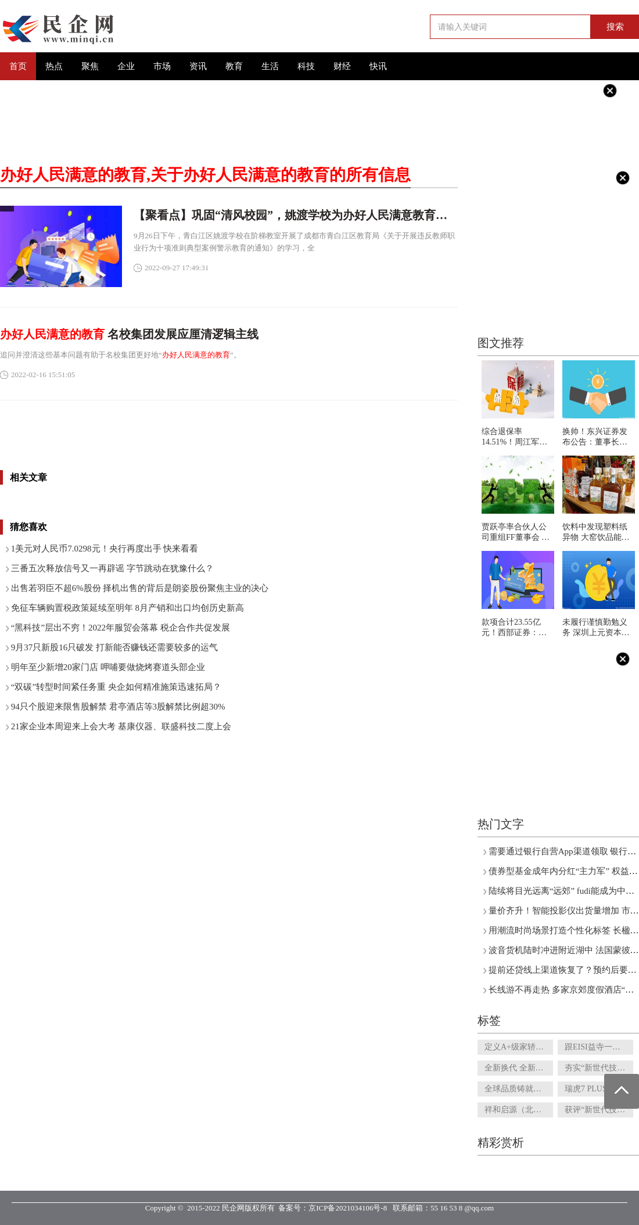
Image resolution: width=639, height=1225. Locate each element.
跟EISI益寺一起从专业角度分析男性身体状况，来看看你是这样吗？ (599, 1047)
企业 (126, 66)
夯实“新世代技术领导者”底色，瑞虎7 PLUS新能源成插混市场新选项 (599, 1067)
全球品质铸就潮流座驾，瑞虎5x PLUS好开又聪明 (518, 1088)
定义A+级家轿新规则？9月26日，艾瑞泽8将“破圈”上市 (518, 1047)
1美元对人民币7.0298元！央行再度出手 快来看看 (105, 548)
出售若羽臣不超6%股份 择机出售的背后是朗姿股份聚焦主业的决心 (140, 588)
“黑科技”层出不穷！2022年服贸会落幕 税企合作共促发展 (120, 627)
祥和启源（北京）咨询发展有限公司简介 (518, 1109)
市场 (162, 66)
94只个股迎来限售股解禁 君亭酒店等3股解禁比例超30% (118, 706)
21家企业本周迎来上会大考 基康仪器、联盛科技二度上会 (121, 726)
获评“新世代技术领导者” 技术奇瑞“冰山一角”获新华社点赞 (599, 1109)
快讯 (378, 66)
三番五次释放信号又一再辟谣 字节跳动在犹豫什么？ (112, 568)
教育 (234, 66)
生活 (270, 66)
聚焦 (90, 66)
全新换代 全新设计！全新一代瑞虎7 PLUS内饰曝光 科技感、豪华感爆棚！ (518, 1067)
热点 (54, 66)
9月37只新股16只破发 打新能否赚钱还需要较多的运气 (114, 647)
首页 (18, 66)
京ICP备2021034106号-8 (347, 1207)
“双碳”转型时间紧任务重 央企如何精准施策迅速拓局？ (116, 687)
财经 (342, 66)
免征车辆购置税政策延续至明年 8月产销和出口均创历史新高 (127, 607)
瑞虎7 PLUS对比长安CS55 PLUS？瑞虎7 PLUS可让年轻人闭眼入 (599, 1088)
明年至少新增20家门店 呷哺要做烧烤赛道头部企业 (108, 667)
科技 (306, 66)
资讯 (198, 66)
